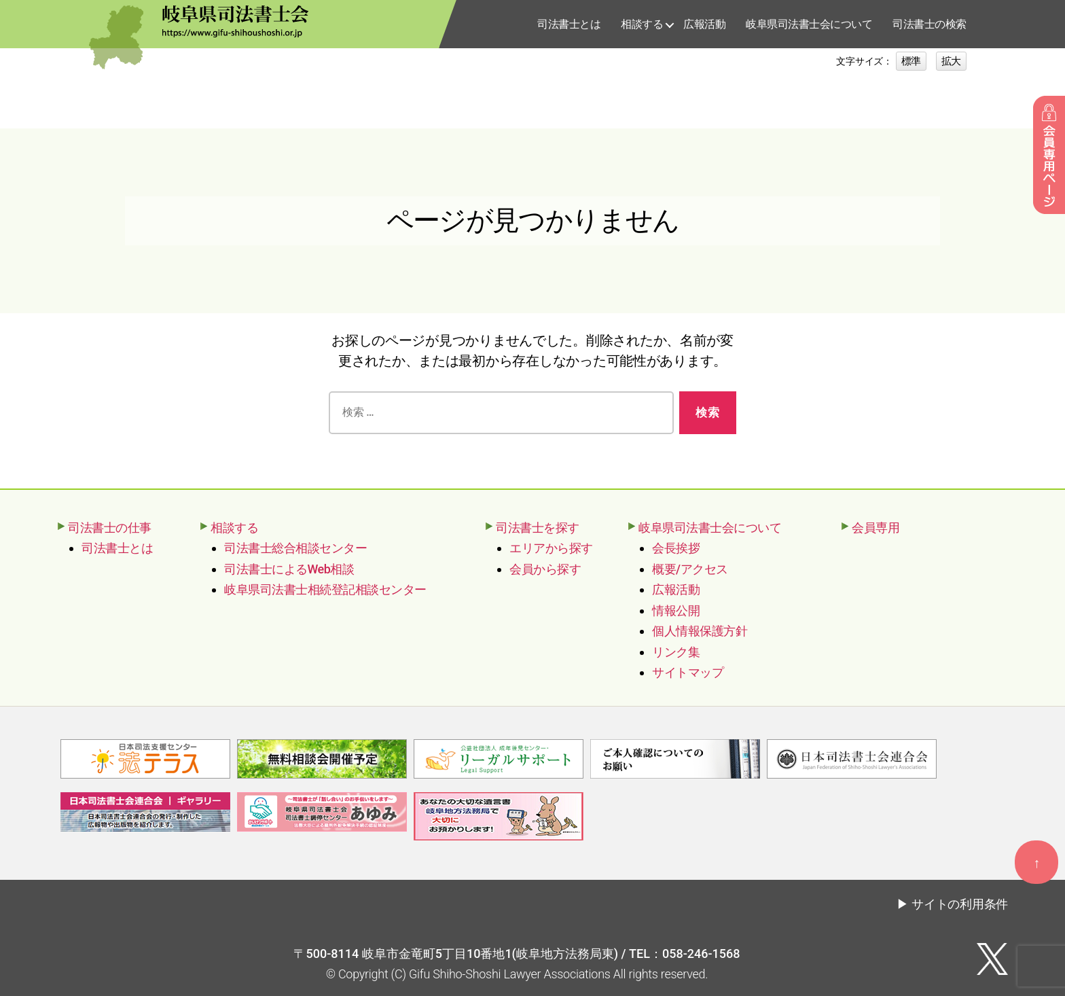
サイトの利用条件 (959, 903)
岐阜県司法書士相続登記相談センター (325, 589)
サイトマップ (687, 672)
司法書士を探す (537, 527)
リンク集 (676, 652)
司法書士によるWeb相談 (289, 569)
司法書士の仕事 (109, 527)
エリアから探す (551, 548)
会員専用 (875, 527)
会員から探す (545, 569)
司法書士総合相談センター (295, 548)
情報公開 (676, 610)
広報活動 (704, 24)
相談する (642, 24)
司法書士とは (568, 24)
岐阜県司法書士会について (809, 24)
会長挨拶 (676, 548)
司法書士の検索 (929, 24)
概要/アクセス (690, 569)
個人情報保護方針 (699, 631)
